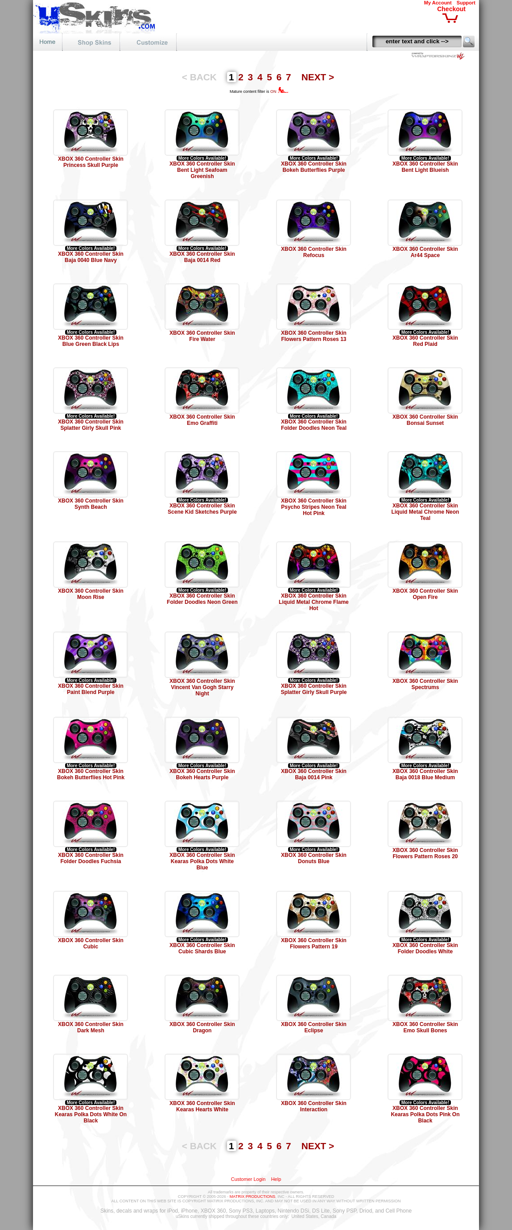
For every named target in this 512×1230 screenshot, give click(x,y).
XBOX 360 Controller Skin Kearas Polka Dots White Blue (202, 861)
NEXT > (317, 77)
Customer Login (248, 1179)
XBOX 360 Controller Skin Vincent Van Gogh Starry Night (202, 687)
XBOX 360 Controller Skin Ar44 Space (425, 252)
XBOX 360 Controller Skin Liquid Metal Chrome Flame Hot (314, 602)
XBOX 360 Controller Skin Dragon (202, 1027)
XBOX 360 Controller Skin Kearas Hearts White (202, 1106)
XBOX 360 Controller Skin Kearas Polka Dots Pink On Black (425, 1114)
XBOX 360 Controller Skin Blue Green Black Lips (91, 341)
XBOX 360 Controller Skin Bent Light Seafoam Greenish (202, 170)
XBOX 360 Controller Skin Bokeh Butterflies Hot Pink (90, 774)
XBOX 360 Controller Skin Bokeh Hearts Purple (202, 774)
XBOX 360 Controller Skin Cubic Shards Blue (202, 948)
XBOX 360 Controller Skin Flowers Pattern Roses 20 (425, 853)
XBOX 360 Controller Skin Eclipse (314, 1027)
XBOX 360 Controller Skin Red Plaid (425, 341)
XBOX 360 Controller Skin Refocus (314, 252)
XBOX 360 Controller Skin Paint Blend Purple (91, 689)
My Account (438, 2)
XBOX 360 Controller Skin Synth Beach (91, 504)
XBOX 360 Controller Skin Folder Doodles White (425, 948)
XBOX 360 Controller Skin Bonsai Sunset (425, 420)
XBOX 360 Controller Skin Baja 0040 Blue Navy (91, 257)
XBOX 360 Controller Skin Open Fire (425, 594)
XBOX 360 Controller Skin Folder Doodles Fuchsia (91, 858)
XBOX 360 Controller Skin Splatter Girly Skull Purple (314, 689)
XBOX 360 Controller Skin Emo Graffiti (202, 420)
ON (279, 91)
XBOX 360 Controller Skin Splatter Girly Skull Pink (91, 425)
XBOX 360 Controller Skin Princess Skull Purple (91, 162)
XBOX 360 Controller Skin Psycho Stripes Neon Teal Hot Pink (314, 507)
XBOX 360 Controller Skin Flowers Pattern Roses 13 (314, 336)
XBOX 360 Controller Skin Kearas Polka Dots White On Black (91, 1114)
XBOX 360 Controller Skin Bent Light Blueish (425, 167)
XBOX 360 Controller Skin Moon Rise (91, 594)
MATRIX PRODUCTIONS (252, 1196)
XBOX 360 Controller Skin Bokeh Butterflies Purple (314, 167)
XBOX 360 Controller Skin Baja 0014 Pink (314, 774)
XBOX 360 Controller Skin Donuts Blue (314, 858)
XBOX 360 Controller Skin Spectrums (425, 684)
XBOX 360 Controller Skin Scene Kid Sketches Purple (202, 509)
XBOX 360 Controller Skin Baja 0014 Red (202, 257)
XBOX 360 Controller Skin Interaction (314, 1106)
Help (276, 1179)
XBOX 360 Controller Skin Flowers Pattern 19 (314, 943)
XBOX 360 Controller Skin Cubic (91, 943)
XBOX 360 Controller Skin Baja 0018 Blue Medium (425, 774)
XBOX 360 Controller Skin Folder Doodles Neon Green (202, 599)
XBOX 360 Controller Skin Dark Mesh (91, 1027)
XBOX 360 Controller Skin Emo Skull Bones (425, 1027)
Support (466, 2)
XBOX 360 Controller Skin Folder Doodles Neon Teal (314, 425)
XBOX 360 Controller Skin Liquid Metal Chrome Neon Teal (425, 512)
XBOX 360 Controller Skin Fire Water (202, 336)
